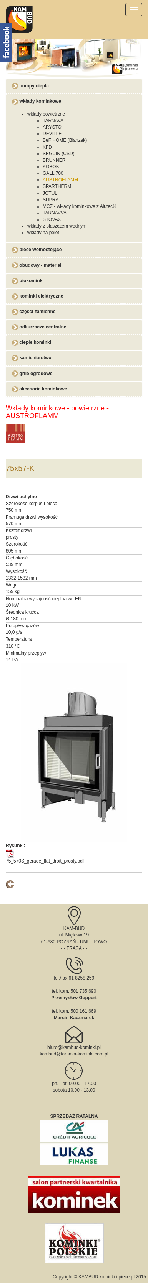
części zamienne (33, 311)
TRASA (74, 948)
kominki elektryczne (37, 296)
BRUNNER (54, 160)
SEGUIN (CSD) (59, 153)
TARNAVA (53, 120)
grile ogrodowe (32, 373)
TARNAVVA (55, 213)
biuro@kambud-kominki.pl (74, 1047)
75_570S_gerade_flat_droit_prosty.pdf (45, 861)
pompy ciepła (30, 86)
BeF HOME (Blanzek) (65, 140)
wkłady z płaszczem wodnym (56, 226)
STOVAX (52, 219)
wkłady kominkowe (36, 101)
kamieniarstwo (32, 357)
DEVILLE (52, 133)
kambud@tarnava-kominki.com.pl (74, 1054)
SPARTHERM (57, 186)
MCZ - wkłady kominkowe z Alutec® (79, 206)
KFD (47, 147)
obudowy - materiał (37, 265)
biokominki (28, 280)
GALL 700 (53, 173)
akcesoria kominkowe (39, 389)
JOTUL (50, 193)
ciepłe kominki (31, 342)
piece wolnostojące (37, 249)
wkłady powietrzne (46, 114)
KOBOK (51, 166)
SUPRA (50, 200)
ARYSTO (52, 127)
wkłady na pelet (43, 232)
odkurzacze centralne (39, 327)
